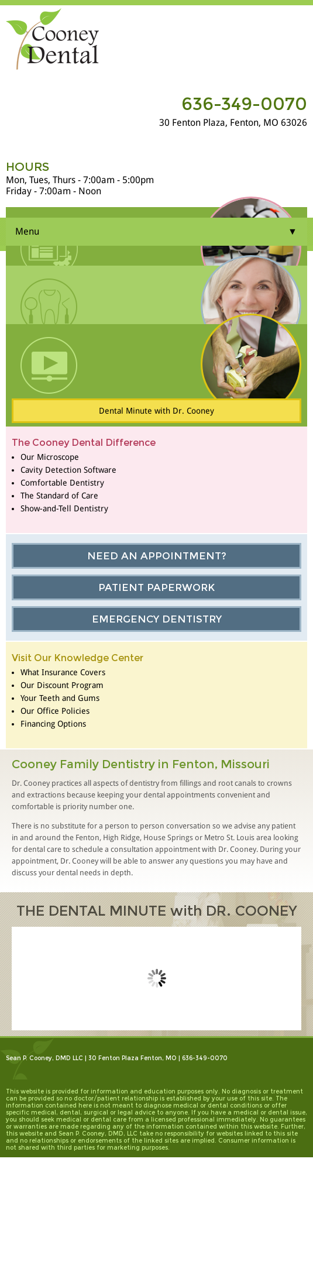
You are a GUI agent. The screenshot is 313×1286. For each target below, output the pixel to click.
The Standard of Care (59, 495)
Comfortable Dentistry (62, 482)
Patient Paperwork (156, 587)
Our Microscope (49, 457)
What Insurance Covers (62, 672)
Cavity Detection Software (68, 469)
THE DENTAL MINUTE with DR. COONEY (156, 910)
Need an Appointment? (156, 556)
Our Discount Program (62, 685)
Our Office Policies (55, 711)
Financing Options (53, 723)
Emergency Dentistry (157, 619)
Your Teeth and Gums (59, 698)
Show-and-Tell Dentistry (64, 508)
